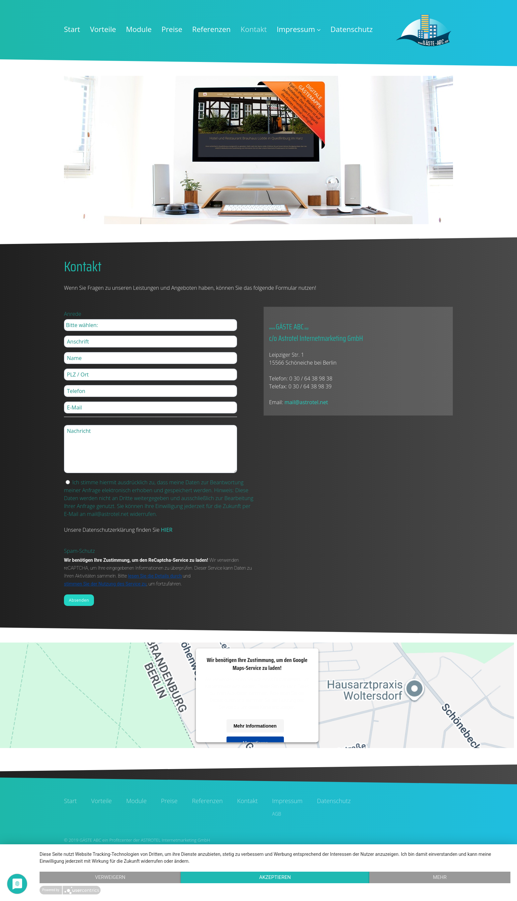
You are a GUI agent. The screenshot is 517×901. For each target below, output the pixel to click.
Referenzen (211, 29)
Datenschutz (351, 29)
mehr (440, 877)
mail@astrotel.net (306, 402)
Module (139, 29)
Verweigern (110, 877)
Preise (172, 29)
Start (72, 29)
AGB (276, 814)
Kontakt (254, 29)
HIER (166, 529)
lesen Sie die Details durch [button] (155, 576)
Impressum (298, 29)
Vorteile (103, 29)
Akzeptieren (275, 877)
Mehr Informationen (255, 725)
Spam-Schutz (79, 551)
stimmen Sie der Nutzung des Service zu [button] (105, 583)
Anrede (72, 313)
